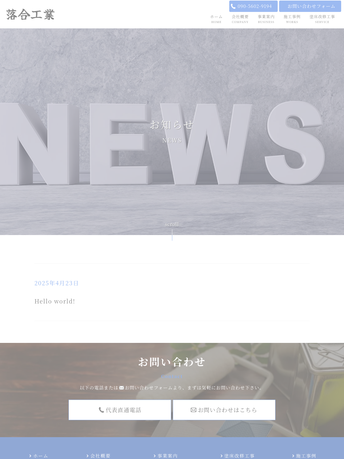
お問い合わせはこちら (227, 410)
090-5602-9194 (255, 6)
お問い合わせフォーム (311, 6)
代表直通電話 (123, 410)
